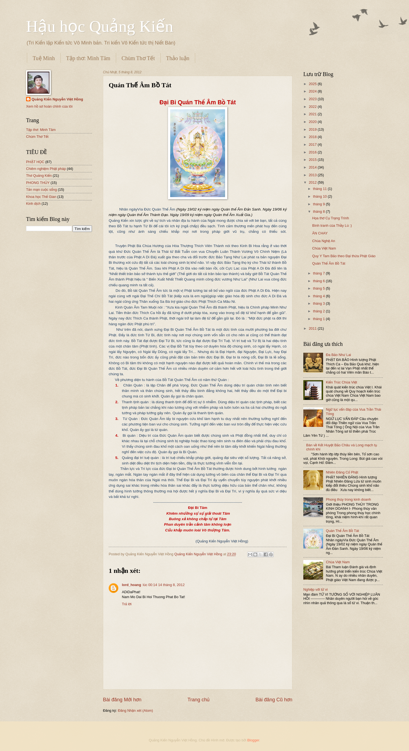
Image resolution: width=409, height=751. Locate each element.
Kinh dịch (33, 203)
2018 (313, 137)
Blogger (253, 740)
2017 (313, 144)
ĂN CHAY (319, 233)
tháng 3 (319, 303)
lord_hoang (131, 585)
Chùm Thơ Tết (138, 58)
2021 (313, 114)
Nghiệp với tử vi (315, 589)
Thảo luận (177, 58)
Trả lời (126, 604)
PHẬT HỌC (35, 162)
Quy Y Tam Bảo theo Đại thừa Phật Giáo (344, 256)
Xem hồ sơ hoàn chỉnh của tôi (49, 106)
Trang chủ (198, 699)
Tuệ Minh (44, 58)
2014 (313, 167)
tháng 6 (319, 281)
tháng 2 (319, 311)
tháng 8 (319, 211)
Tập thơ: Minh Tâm (88, 58)
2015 (313, 160)
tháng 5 (319, 288)
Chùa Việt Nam (324, 248)
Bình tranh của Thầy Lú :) (332, 225)
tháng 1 (319, 319)
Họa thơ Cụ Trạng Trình (330, 218)
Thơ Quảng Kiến (39, 175)
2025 (313, 84)
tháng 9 (319, 204)
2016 (313, 152)
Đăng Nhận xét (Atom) (135, 710)
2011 (313, 328)
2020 (313, 122)
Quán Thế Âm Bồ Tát (328, 263)
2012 (313, 182)
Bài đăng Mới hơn (122, 699)
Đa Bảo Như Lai (338, 355)
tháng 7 (319, 273)
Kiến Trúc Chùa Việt (341, 382)
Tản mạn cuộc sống (41, 189)
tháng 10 (320, 196)
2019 (313, 129)
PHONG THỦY (38, 183)
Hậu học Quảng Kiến (99, 26)
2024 (313, 91)
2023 (313, 99)
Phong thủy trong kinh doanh (348, 499)
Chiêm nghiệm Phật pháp (46, 169)
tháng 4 (319, 296)
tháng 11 (320, 189)
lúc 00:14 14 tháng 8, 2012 (163, 585)
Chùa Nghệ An (323, 241)
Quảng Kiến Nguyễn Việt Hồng (57, 99)
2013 (313, 175)
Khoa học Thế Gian (41, 197)
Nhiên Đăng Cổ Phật (342, 472)
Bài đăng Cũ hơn (274, 699)
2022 (313, 107)
